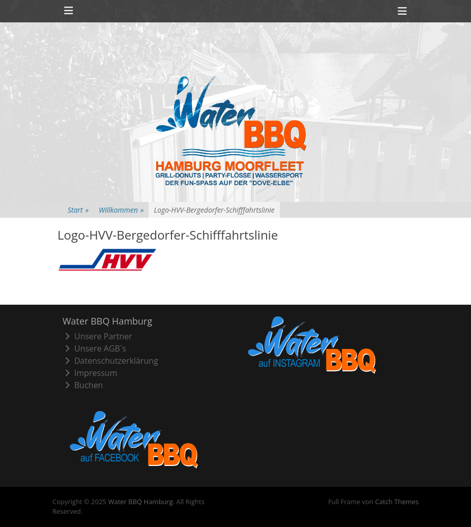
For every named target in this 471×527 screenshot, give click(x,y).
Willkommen (121, 209)
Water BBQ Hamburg (140, 501)
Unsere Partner (97, 336)
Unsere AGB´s (94, 348)
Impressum (90, 372)
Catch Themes (397, 501)
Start (78, 209)
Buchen (83, 385)
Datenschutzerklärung (110, 360)
